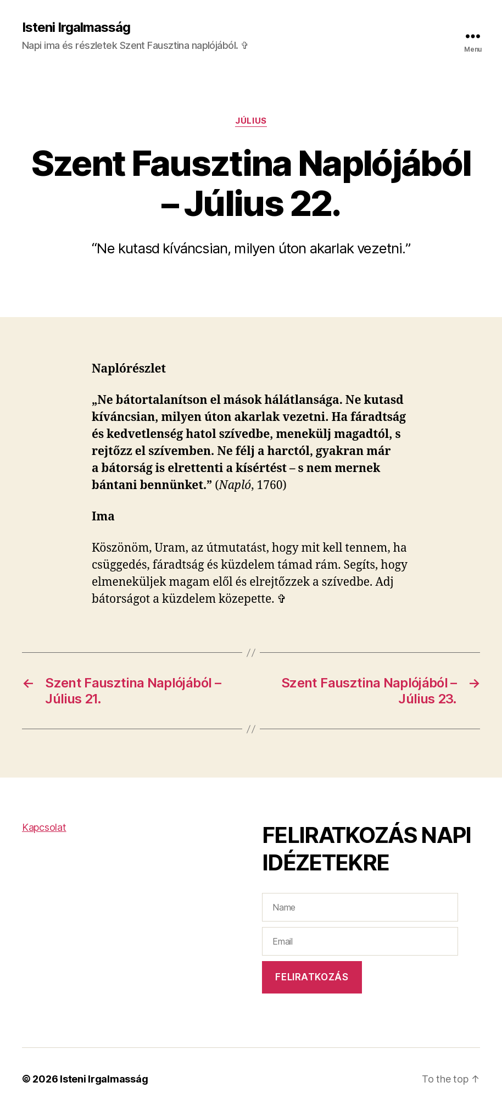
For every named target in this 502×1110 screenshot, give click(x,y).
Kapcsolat (44, 827)
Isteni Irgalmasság (76, 27)
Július (250, 121)
